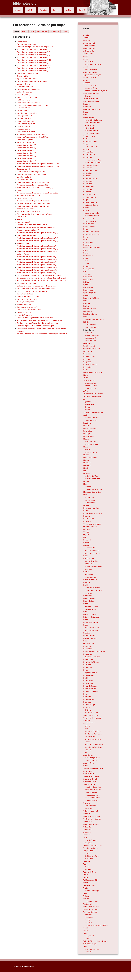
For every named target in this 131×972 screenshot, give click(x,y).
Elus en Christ (88, 287)
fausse (87, 261)
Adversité (86, 40)
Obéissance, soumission (92, 524)
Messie (86, 468)
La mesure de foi (23, 41)
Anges (85, 67)
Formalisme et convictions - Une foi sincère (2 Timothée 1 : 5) (39, 320)
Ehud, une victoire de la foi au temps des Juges (34, 214)
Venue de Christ (89, 885)
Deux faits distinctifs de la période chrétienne (33, 203)
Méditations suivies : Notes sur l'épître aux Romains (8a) (37, 251)
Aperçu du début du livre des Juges (30, 211)
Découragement (89, 226)
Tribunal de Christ (89, 872)
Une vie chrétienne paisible (27, 113)
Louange (86, 433)
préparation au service (93, 790)
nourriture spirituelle (92, 216)
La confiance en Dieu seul (26, 235)
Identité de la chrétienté (25, 121)
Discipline (86, 253)
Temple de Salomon (90, 848)
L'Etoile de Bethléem (24, 198)
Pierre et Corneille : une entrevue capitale (32, 291)
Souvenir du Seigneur (91, 824)
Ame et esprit (88, 53)
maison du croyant (91, 444)
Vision (85, 930)
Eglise (85, 285)
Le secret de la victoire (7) (26, 145)
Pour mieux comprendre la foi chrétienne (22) (33, 57)
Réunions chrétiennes (91, 691)
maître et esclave (91, 452)
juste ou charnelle (91, 146)
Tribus (85, 875)
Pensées (43, 10)
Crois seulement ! (23, 169)
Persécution (87, 596)
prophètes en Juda (91, 630)
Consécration (88, 181)
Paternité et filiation (90, 580)
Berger (85, 112)
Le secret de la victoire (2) (26, 158)
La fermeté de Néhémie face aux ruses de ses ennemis (37, 286)
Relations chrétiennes (91, 662)
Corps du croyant (89, 197)
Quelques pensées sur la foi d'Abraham (31, 174)
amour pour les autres (93, 64)
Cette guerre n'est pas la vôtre (28, 307)
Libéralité (86, 426)
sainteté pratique (91, 760)
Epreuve (86, 295)
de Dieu (87, 867)
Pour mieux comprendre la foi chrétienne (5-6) (33, 65)
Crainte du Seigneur (90, 205)
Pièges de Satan (89, 601)
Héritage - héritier (89, 356)
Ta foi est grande (23, 243)
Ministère (86, 473)
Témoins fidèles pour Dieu (92, 845)
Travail (85, 864)
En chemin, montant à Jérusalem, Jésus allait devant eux (38, 323)
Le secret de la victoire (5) (26, 150)
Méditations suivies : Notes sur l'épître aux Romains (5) (37, 262)
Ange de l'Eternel (91, 69)
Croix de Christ (88, 218)
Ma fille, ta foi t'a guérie (25, 302)
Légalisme (87, 423)
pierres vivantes (90, 609)
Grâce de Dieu (88, 351)
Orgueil (86, 534)
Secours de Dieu (89, 774)
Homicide (86, 359)
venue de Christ (90, 388)
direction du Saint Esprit (93, 734)
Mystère (86, 505)
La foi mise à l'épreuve (25, 140)
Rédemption (87, 654)
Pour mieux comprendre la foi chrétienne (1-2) (33, 71)
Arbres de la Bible (89, 77)
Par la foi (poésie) (23, 94)
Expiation (86, 306)
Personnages (42, 31)
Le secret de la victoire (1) (26, 161)
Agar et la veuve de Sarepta (27, 79)
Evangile (86, 303)
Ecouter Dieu (88, 279)
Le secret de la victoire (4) (26, 153)
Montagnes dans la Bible (92, 492)
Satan (85, 766)
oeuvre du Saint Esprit (93, 739)
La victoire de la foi (24, 177)
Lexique (56, 10)
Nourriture (87, 521)
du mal (87, 410)
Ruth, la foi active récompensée (28, 89)
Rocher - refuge (89, 705)
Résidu (85, 678)
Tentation (86, 853)
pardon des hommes (92, 550)
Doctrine (86, 258)
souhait (87, 938)
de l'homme (89, 859)
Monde (85, 484)
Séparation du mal (90, 779)
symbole (88, 750)
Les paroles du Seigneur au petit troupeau (32, 105)
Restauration (88, 681)
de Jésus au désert (92, 856)
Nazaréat (86, 516)
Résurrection (88, 683)
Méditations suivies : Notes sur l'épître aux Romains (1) (37, 273)
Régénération (88, 659)
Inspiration (88, 564)
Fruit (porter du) (89, 346)
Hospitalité (87, 362)
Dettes (85, 237)
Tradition (86, 861)
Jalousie (86, 378)
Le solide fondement (24, 315)
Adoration (86, 38)
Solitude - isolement (90, 811)
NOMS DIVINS (88, 519)
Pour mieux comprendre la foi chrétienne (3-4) (33, 68)
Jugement (86, 402)
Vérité (85, 888)
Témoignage (87, 843)
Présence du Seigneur (91, 617)
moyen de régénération (93, 566)
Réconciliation (88, 649)
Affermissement (89, 43)
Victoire (86, 899)
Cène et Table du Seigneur (93, 120)
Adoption (86, 35)
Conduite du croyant (90, 170)
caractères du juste (92, 418)
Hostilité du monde (90, 364)
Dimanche (87, 245)
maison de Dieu (90, 441)
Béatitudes (87, 107)
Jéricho (87, 920)
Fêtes (85, 317)
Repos (85, 670)
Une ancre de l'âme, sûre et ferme (29, 299)
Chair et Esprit (88, 128)
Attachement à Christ (91, 93)
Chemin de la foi (89, 136)
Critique (86, 210)
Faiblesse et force (89, 309)
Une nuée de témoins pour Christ (29, 310)
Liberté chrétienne (89, 428)
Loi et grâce (87, 431)
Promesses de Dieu (90, 622)
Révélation (87, 697)
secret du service (91, 792)
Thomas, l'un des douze (25, 209)
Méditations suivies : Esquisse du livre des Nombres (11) (37, 193)
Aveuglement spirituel (91, 101)
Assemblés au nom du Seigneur (95, 91)
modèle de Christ (91, 386)
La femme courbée (24, 312)
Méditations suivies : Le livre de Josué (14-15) (33, 182)
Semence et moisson (91, 776)
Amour (85, 59)
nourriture (88, 569)
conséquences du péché (93, 590)
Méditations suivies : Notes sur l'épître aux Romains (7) (37, 257)
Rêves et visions (89, 699)
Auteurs (24, 31)
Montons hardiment (24, 304)
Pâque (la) (87, 540)
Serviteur (86, 803)
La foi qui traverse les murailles (28, 102)
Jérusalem (88, 922)
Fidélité (86, 322)
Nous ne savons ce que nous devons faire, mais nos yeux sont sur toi (42, 334)
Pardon (86, 545)
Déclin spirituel (88, 224)
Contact (82, 10)
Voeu (85, 933)
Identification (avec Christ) (92, 372)
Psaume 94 (21, 219)
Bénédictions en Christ (91, 109)
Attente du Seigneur (90, 99)
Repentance (87, 667)
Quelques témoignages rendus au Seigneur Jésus (35, 318)
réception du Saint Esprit (94, 747)
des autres (88, 407)
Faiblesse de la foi (23, 100)
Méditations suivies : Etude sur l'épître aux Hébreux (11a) (38, 166)
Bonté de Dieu (88, 117)
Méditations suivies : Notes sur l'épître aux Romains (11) (37, 238)
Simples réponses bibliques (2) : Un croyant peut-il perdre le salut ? (41, 278)
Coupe (85, 200)
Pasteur (86, 572)
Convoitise (87, 192)
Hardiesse (87, 354)
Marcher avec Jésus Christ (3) (28, 230)
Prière (85, 620)
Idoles (85, 375)
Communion (87, 157)
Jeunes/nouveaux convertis (93, 394)
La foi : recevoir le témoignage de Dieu (31, 172)
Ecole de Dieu (88, 277)
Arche (85, 80)
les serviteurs (89, 808)
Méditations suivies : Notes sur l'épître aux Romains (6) (37, 259)
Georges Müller (22, 76)
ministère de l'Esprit (92, 476)
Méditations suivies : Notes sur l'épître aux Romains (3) (37, 267)
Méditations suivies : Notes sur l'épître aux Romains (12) (37, 233)
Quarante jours (88, 643)
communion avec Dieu (93, 160)
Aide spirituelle (88, 51)
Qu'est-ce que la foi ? (25, 118)
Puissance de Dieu (90, 638)
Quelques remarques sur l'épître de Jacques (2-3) (35, 47)
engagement (89, 936)
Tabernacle (87, 835)
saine (87, 263)
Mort (85, 495)
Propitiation (87, 633)
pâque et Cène (90, 125)
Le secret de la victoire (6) (26, 148)
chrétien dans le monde (93, 489)
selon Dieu (89, 952)
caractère (88, 487)
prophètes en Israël (92, 627)
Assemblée (87, 83)
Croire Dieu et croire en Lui (27, 97)
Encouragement (89, 290)
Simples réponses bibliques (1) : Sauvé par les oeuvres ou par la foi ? (42, 280)
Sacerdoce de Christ (90, 715)
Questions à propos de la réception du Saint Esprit (35, 326)
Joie (84, 399)
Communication (89, 154)
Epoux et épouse (89, 293)
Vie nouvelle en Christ (91, 907)
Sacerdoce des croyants (92, 718)
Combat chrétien (89, 152)
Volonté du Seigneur (90, 944)
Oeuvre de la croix (90, 526)
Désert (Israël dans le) (91, 234)
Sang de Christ (88, 763)
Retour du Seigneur (90, 686)
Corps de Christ (89, 194)
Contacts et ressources (23, 967)
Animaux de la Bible (90, 72)
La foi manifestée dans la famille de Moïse (32, 137)
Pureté (85, 641)
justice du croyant (91, 420)
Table (85, 837)
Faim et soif (87, 311)
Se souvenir (87, 771)
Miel (84, 471)
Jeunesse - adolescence (92, 396)
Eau (84, 271)
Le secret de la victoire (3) (26, 156)
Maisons (86, 439)
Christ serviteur (90, 806)
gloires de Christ (91, 383)
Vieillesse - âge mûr (90, 909)
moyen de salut (90, 338)
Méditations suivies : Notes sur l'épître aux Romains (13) (37, 227)
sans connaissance (92, 949)
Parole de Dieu (88, 558)
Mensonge (87, 465)
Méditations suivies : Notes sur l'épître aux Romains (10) (37, 241)
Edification (87, 282)
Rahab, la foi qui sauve (25, 142)
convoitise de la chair (92, 133)
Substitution (87, 827)
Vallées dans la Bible (90, 880)
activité (87, 726)
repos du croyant (91, 673)
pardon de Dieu (90, 548)
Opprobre (86, 532)
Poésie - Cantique (89, 614)
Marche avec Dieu (90, 457)
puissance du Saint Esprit (94, 744)
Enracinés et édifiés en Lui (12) (28, 195)
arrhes (87, 728)
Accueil (18, 10)
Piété (85, 612)
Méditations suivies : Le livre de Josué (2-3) (33, 185)
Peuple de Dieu (88, 598)
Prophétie (86, 625)
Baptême (86, 104)
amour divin (89, 61)
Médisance (87, 463)
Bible (85, 115)
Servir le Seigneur (89, 784)
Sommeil (86, 813)
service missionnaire (92, 795)
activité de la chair (91, 131)
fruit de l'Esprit (90, 736)
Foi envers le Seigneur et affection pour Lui (32, 134)
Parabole (86, 542)
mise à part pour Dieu (92, 758)
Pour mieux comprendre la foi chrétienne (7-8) (33, 63)
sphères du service (91, 800)
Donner (86, 266)
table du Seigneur (91, 840)
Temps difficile (88, 851)
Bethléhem (89, 917)
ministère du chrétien (92, 479)
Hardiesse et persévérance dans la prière (32, 225)
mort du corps (90, 500)
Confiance (87, 176)
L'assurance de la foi (24, 179)
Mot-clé (64, 31)
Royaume (86, 707)
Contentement (88, 186)
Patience (86, 582)
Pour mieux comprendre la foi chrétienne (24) (33, 52)
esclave (87, 449)
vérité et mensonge (92, 891)
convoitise (88, 593)
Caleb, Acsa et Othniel (25, 294)
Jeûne (85, 391)
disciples (88, 96)
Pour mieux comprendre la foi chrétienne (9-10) (34, 60)
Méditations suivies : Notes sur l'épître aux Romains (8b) (37, 249)
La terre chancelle (23, 129)
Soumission (87, 821)
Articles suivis (54, 31)
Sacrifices (86, 720)
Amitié (85, 56)
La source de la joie (24, 84)
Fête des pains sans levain (94, 319)
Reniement (87, 665)
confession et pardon (92, 588)
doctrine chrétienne (92, 335)
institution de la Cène (92, 123)
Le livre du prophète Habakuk (27, 73)
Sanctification (88, 755)
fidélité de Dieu (90, 325)
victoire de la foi (90, 340)
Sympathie (87, 832)
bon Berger (89, 574)
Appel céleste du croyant (92, 75)
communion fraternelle (93, 162)
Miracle (86, 481)
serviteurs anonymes (92, 798)
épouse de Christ (91, 88)
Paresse (86, 556)
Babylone (88, 914)
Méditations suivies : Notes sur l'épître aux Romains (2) (37, 270)
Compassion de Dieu (91, 165)
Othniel (19, 190)
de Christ (88, 710)
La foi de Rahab (23, 254)
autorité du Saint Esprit (93, 731)
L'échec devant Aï (23, 222)
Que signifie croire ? (24, 116)
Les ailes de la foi (23, 126)
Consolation (87, 184)
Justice (85, 415)
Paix (84, 537)
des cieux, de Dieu (91, 713)
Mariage (86, 460)
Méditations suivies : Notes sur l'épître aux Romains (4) (37, 265)
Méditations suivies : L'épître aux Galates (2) (33, 201)
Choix (85, 139)
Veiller (85, 883)
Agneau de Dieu (89, 48)
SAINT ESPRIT (88, 723)
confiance (88, 333)
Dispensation (88, 255)
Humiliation (87, 367)
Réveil (85, 694)
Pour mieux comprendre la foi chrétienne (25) (33, 49)
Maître (85, 447)
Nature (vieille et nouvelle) (92, 513)
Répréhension (88, 675)
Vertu (85, 893)
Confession (87, 173)
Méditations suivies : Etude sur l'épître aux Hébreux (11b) (38, 164)
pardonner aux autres (92, 553)
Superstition (87, 829)
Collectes (86, 149)
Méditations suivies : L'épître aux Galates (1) (33, 206)
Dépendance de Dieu (91, 232)
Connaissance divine (90, 178)
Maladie (86, 455)
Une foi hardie (22, 217)
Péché (85, 585)
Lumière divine (88, 436)
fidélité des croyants (92, 327)
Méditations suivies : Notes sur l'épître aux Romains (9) (37, 246)
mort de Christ (90, 497)
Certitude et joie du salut (26, 132)
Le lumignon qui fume (25, 86)
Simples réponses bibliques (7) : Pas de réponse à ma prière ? (39, 275)
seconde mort (90, 503)
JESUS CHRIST (89, 380)
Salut (85, 752)
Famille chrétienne (90, 314)
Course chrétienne (90, 202)
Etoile (85, 301)
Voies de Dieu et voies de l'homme (95, 941)
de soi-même (89, 404)
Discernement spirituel (91, 247)
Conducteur (87, 168)
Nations (86, 511)
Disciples (86, 250)
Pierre (85, 604)
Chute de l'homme (90, 141)
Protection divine (89, 635)
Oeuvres (86, 529)
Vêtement (86, 896)
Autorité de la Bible (91, 561)
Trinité (85, 877)
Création (86, 208)
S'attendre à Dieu (23, 108)
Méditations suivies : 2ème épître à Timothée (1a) (35, 187)
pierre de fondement (92, 606)
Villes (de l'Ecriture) (90, 912)
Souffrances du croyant (91, 816)
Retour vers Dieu (89, 689)
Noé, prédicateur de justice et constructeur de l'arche (36, 288)
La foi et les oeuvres (24, 92)
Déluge (86, 229)
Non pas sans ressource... (26, 44)
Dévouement (88, 242)
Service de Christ (89, 782)
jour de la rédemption (92, 657)
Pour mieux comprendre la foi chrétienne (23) (33, 55)
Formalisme (87, 343)
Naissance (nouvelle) (91, 508)
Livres (32, 31)
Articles (31, 10)
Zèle (84, 946)
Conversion (87, 189)
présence (88, 742)
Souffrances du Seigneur (92, 819)
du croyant (88, 869)
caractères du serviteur (93, 787)
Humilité (86, 370)
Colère (85, 144)
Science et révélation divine (93, 768)
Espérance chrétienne (91, 298)
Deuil (85, 239)
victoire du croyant (91, 901)
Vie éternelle (87, 904)
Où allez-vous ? (22, 110)
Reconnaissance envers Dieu (94, 651)
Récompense (88, 646)
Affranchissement (89, 46)
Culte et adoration (89, 221)
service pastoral (90, 577)
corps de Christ (90, 85)
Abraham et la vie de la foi (26, 283)
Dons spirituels (88, 269)
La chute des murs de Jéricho (28, 296)
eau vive (88, 274)
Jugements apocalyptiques (93, 412)
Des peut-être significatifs (26, 124)
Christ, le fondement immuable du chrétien (32, 81)
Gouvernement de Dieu (91, 348)
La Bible (69, 10)
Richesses (87, 702)
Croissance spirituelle (91, 213)
